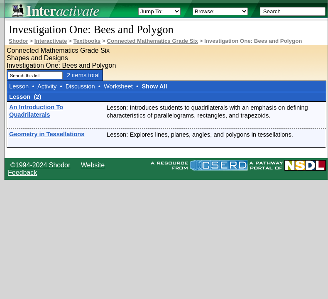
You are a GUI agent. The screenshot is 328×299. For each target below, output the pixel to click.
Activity (46, 86)
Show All (154, 86)
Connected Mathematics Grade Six (152, 41)
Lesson (19, 86)
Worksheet (118, 86)
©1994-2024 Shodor (40, 165)
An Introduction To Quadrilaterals (36, 111)
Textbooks (87, 41)
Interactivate (50, 41)
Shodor (18, 41)
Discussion (80, 86)
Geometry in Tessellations (46, 134)
